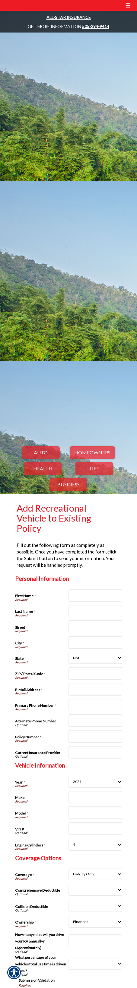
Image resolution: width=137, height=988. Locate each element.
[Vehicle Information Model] (95, 812)
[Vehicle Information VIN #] (95, 828)
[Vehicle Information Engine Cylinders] (95, 845)
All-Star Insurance (68, 17)
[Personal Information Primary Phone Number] (95, 705)
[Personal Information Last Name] (95, 611)
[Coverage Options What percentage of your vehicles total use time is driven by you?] (95, 964)
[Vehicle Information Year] (95, 782)
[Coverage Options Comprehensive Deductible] (95, 890)
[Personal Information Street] (95, 626)
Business (68, 484)
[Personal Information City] (95, 642)
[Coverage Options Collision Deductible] (95, 906)
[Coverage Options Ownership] (95, 922)
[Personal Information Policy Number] (95, 736)
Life (94, 468)
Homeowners (92, 452)
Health (43, 468)
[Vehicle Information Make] (95, 797)
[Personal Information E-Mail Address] (95, 689)
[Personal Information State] (95, 658)
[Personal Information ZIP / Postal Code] (95, 673)
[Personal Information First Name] (95, 595)
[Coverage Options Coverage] (95, 874)
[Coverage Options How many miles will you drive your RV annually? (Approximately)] (95, 940)
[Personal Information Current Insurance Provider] (95, 752)
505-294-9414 (95, 26)
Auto (41, 452)
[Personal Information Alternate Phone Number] (95, 720)
